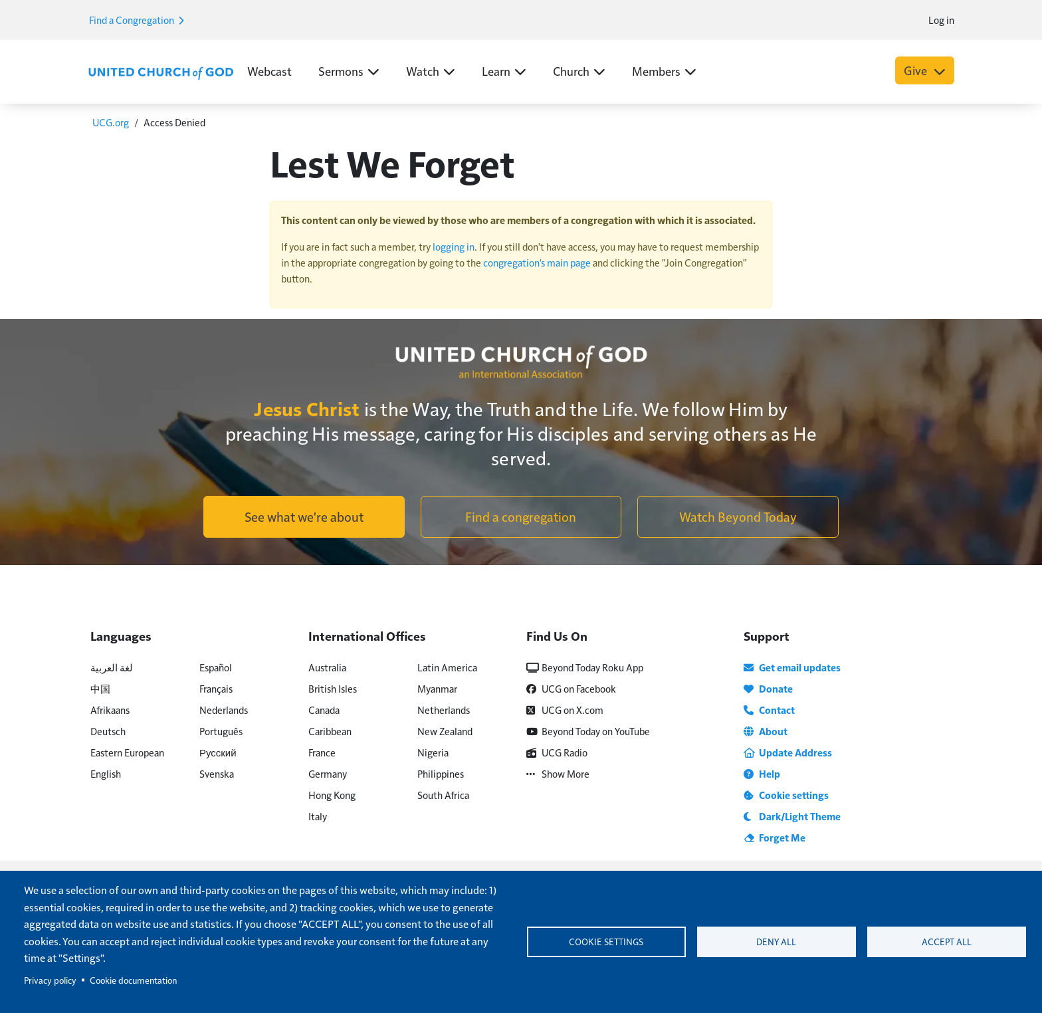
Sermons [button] (348, 70)
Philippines (440, 773)
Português (221, 731)
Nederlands (223, 709)
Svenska (216, 773)
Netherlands (443, 709)
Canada (324, 709)
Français (216, 688)
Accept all (947, 941)
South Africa (443, 794)
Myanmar (437, 688)
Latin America (447, 667)
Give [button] (925, 70)
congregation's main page (537, 262)
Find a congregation (520, 516)
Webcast (269, 70)
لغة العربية (111, 667)
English (105, 773)
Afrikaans (110, 709)
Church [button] (579, 70)
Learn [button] (504, 70)
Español (215, 667)
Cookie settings (606, 941)
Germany (327, 773)
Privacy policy (50, 980)
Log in (941, 19)
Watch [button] (430, 70)
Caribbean (330, 731)
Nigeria (433, 752)
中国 (100, 688)
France (322, 752)
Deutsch (108, 731)
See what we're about (304, 516)
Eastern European (127, 752)
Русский (218, 752)
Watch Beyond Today (738, 516)
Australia (327, 667)
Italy (317, 816)
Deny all (776, 941)
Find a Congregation (136, 19)
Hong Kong (332, 794)
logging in (453, 246)
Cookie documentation (133, 980)
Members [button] (664, 70)
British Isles (332, 688)
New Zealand (444, 731)
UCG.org (110, 122)
